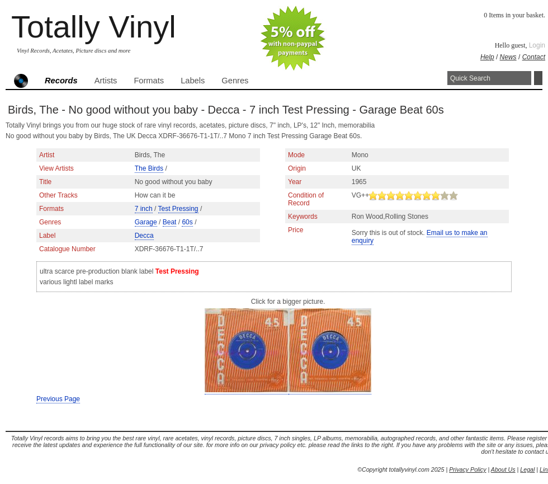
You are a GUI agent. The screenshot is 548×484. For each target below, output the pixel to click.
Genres (234, 80)
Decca (144, 235)
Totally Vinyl (93, 26)
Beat (170, 222)
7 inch (144, 209)
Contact (533, 57)
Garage (146, 222)
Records (61, 80)
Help (487, 57)
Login (537, 45)
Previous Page (58, 399)
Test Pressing (178, 209)
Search (538, 78)
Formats (149, 80)
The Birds (149, 168)
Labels (193, 80)
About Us (503, 469)
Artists (106, 80)
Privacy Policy (467, 469)
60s (187, 222)
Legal (527, 469)
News (508, 57)
